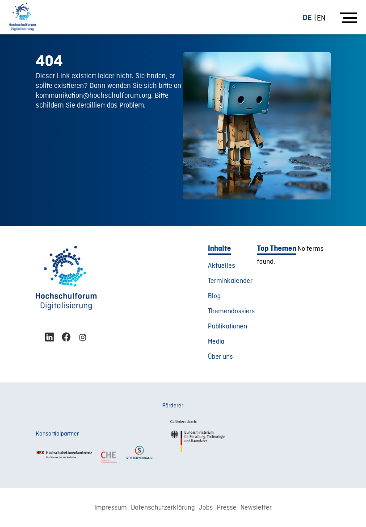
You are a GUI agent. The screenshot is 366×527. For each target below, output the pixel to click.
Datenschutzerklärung (163, 507)
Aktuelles (221, 265)
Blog (214, 296)
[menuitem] (311, 17)
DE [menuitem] (307, 17)
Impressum (110, 507)
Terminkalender (230, 281)
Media (216, 341)
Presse (226, 507)
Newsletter (256, 507)
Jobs (206, 507)
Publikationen (227, 326)
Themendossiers (231, 311)
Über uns (220, 357)
